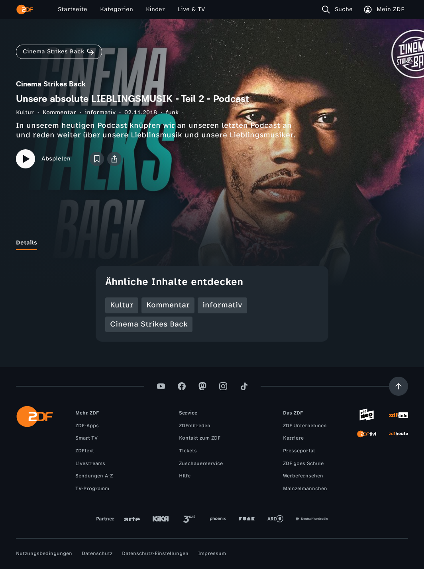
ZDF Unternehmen (305, 425)
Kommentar (59, 112)
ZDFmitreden (194, 425)
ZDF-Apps (87, 425)
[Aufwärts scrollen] (398, 386)
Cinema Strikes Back (149, 324)
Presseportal (299, 451)
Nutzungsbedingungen (44, 553)
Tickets (188, 451)
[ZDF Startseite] (24, 9)
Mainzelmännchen (305, 488)
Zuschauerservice (201, 463)
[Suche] (339, 9)
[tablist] (212, 243)
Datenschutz (97, 553)
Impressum (212, 553)
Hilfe (184, 476)
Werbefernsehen (303, 476)
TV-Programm (92, 488)
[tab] (26, 243)
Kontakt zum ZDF (199, 438)
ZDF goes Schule (303, 463)
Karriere (293, 438)
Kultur (25, 112)
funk (172, 112)
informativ (100, 112)
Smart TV (86, 438)
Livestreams (90, 463)
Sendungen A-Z (94, 476)
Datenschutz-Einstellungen (155, 553)
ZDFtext (84, 451)
